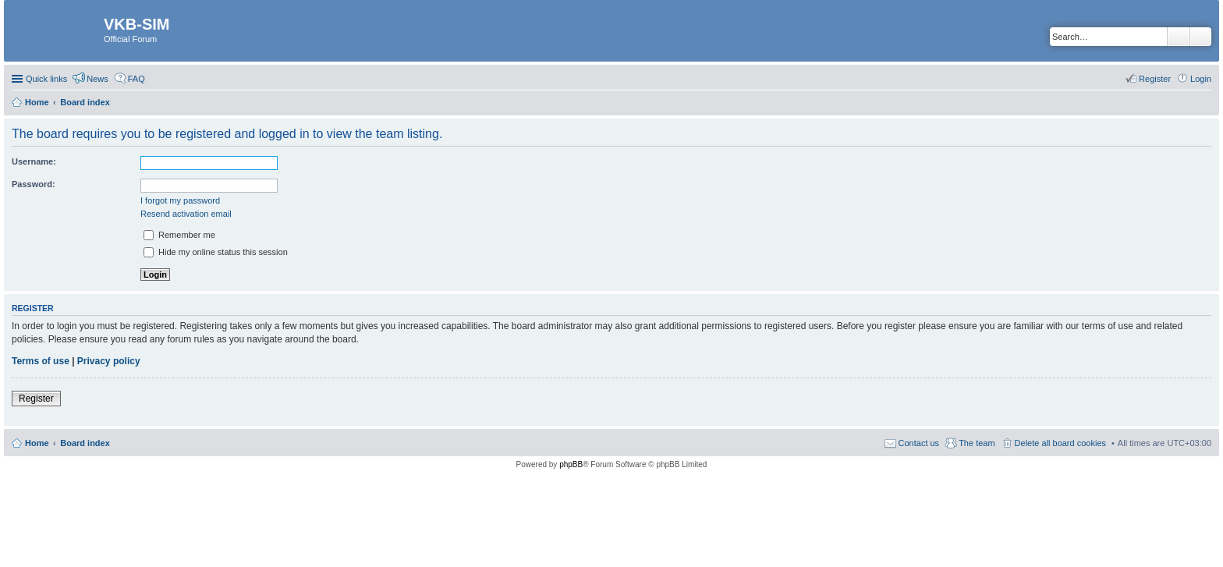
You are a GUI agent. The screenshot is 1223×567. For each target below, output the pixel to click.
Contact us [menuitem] (919, 443)
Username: (34, 161)
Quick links (46, 78)
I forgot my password (180, 200)
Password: (33, 184)
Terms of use (40, 361)
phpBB (571, 464)
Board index (85, 443)
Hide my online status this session (216, 252)
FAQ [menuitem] (136, 78)
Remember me (179, 234)
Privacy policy (108, 361)
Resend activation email (186, 213)
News (97, 78)
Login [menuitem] (1200, 78)
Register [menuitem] (1155, 78)
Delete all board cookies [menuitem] (1060, 443)
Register (36, 398)
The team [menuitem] (976, 443)
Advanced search (1200, 36)
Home (37, 443)
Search (1178, 36)
